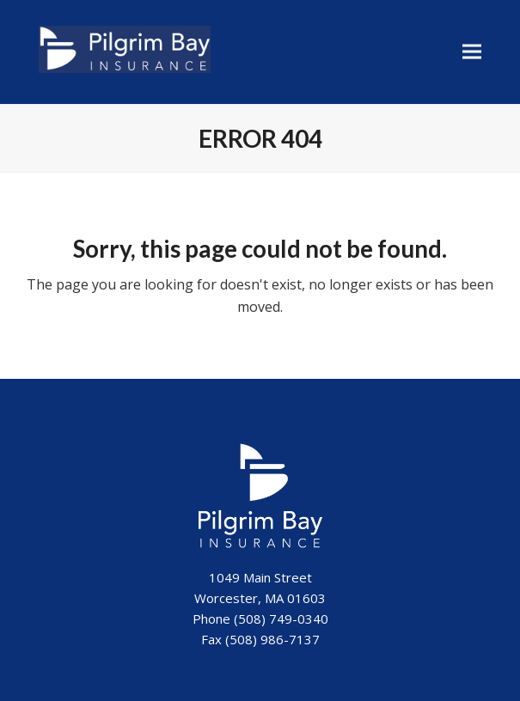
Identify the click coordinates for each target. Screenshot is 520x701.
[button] (471, 52)
